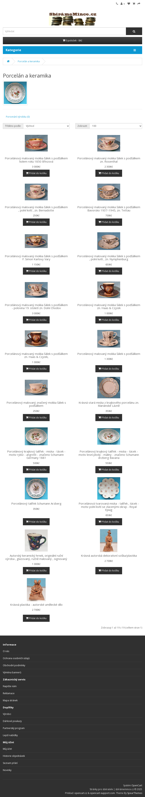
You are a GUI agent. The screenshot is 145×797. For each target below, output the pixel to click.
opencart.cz (80, 793)
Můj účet (7, 748)
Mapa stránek (10, 700)
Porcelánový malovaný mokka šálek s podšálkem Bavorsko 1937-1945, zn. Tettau (108, 208)
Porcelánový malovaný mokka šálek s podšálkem (108, 354)
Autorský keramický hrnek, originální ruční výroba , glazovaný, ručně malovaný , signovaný (36, 557)
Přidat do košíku (36, 173)
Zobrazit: (82, 126)
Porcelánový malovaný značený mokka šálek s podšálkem (36, 404)
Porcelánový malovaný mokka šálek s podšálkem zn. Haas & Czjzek (108, 306)
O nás (6, 651)
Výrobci (7, 714)
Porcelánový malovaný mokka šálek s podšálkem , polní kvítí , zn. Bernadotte (36, 208)
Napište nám (10, 686)
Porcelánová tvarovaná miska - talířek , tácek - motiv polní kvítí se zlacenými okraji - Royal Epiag (109, 507)
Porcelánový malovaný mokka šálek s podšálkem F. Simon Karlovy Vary (36, 257)
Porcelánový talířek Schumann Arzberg (36, 503)
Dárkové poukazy (12, 721)
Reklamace (8, 693)
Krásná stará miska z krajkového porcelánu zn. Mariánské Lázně (109, 404)
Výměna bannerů (12, 672)
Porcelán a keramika (29, 61)
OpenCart (136, 785)
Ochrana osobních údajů (16, 658)
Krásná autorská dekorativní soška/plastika (109, 555)
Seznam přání (10, 763)
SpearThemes (134, 793)
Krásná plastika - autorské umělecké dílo (36, 604)
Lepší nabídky (10, 735)
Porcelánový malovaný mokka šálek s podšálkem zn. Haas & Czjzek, (36, 355)
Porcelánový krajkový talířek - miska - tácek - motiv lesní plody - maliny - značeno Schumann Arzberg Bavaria (109, 454)
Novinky (7, 770)
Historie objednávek (14, 756)
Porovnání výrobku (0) (18, 116)
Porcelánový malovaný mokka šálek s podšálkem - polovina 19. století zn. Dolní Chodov (36, 306)
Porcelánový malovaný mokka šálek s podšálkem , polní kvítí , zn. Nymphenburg (108, 257)
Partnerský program (14, 728)
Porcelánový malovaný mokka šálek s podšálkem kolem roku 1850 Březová (36, 159)
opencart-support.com (102, 793)
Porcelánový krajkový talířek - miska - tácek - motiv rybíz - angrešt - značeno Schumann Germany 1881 (36, 454)
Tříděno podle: (13, 126)
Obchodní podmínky (14, 665)
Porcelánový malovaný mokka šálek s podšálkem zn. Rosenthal (108, 159)
